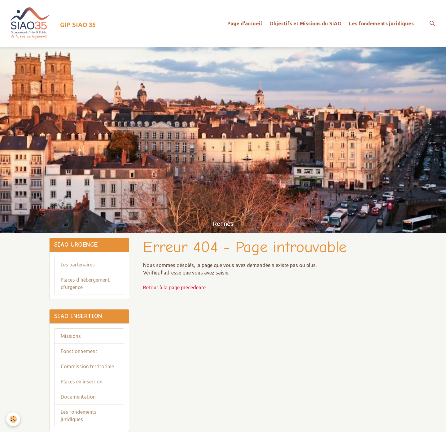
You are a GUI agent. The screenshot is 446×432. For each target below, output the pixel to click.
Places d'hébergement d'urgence (85, 283)
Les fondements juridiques (381, 23)
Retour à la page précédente (174, 287)
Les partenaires (78, 264)
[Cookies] (13, 419)
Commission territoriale (87, 366)
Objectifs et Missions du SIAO (305, 23)
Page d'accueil (244, 23)
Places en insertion (82, 381)
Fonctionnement (79, 351)
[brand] (50, 23)
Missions (71, 336)
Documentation (78, 397)
